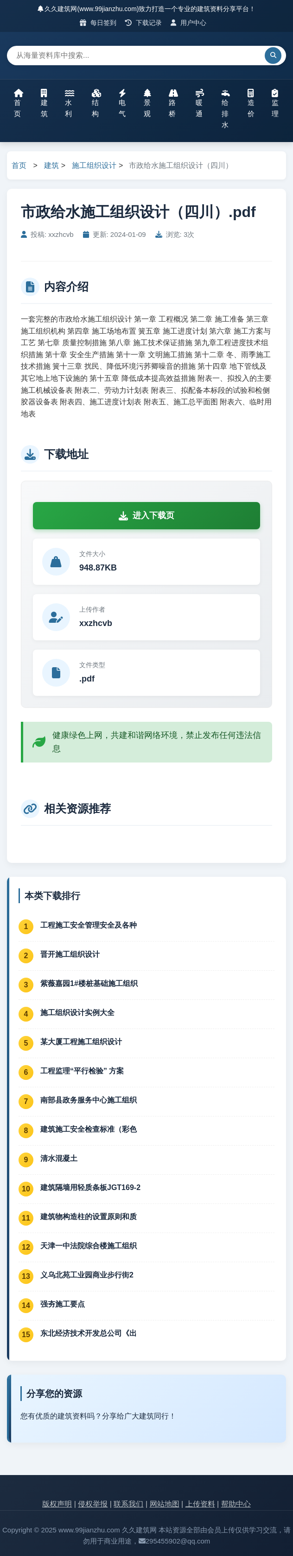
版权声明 (57, 1504)
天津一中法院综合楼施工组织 (88, 1246)
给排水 (226, 109)
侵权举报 (93, 1504)
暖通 (200, 103)
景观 (147, 103)
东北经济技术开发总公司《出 (88, 1333)
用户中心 (188, 22)
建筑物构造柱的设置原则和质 (88, 1217)
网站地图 (164, 1504)
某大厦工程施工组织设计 (81, 1042)
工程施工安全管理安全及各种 (88, 925)
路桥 (173, 103)
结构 (96, 103)
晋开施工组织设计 (70, 954)
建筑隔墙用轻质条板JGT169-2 (90, 1187)
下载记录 (143, 22)
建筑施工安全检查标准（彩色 (88, 1129)
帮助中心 (236, 1504)
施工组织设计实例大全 (77, 1013)
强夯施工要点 (62, 1304)
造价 (251, 103)
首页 (18, 103)
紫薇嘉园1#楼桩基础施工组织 (89, 983)
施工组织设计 (94, 165)
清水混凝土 (58, 1158)
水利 (69, 103)
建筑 (44, 103)
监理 (275, 103)
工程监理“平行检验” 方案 (82, 1071)
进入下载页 (146, 515)
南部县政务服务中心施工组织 (88, 1100)
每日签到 (98, 22)
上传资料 (200, 1504)
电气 (122, 103)
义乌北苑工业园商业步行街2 (87, 1275)
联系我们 (128, 1504)
